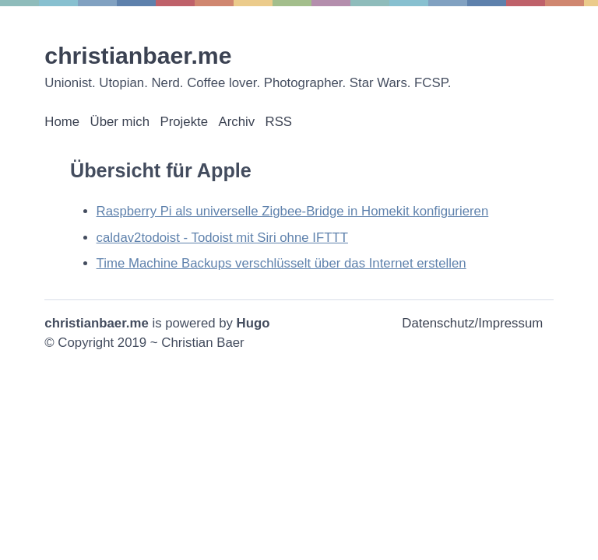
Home (61, 121)
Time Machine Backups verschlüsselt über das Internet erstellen (281, 263)
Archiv (236, 121)
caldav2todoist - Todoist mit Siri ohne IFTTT (222, 237)
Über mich (120, 121)
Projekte (184, 121)
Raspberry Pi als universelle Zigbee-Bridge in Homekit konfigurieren (293, 211)
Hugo (253, 323)
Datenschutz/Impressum (472, 323)
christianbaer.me (137, 55)
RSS (279, 121)
